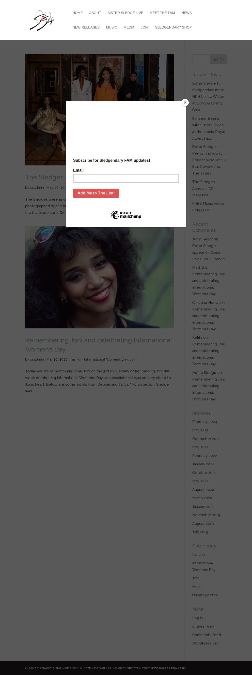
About (95, 13)
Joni (145, 27)
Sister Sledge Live (125, 13)
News (186, 13)
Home (77, 13)
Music (111, 27)
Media (129, 27)
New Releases (85, 27)
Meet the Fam (162, 13)
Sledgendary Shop (173, 27)
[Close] (185, 102)
